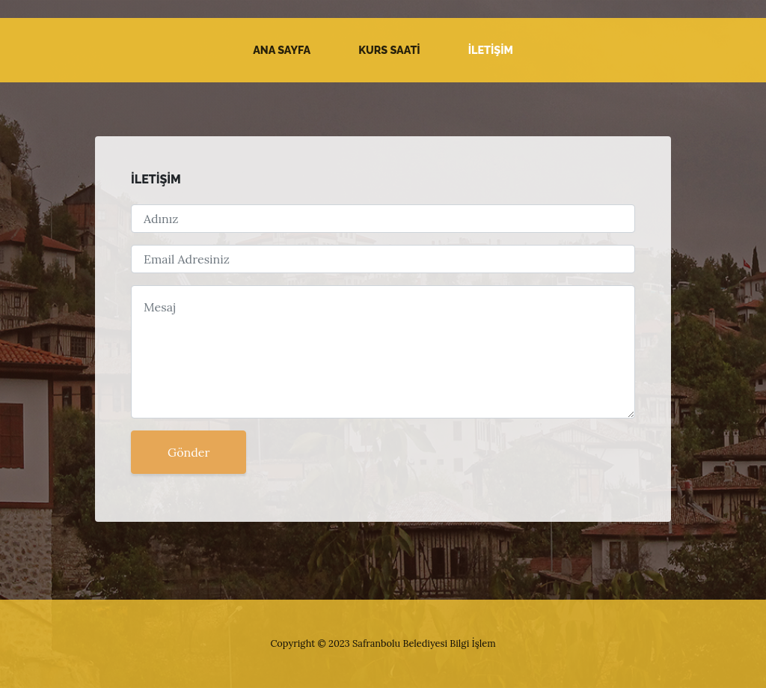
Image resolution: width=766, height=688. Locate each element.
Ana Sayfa (281, 49)
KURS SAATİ (389, 49)
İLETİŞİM (490, 49)
